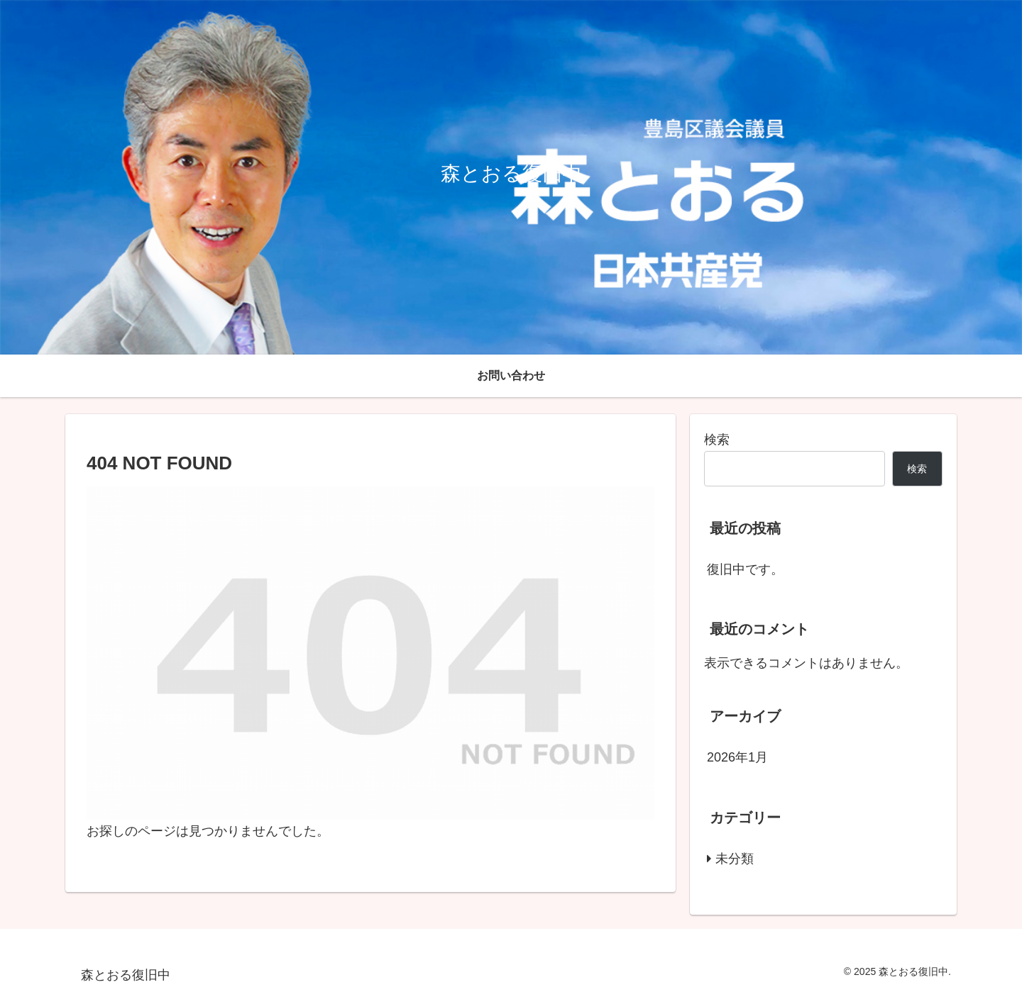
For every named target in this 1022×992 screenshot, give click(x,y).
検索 (717, 440)
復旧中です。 (745, 569)
